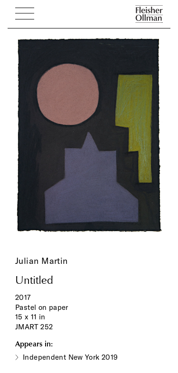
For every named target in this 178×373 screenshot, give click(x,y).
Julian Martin (41, 260)
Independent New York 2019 (70, 357)
